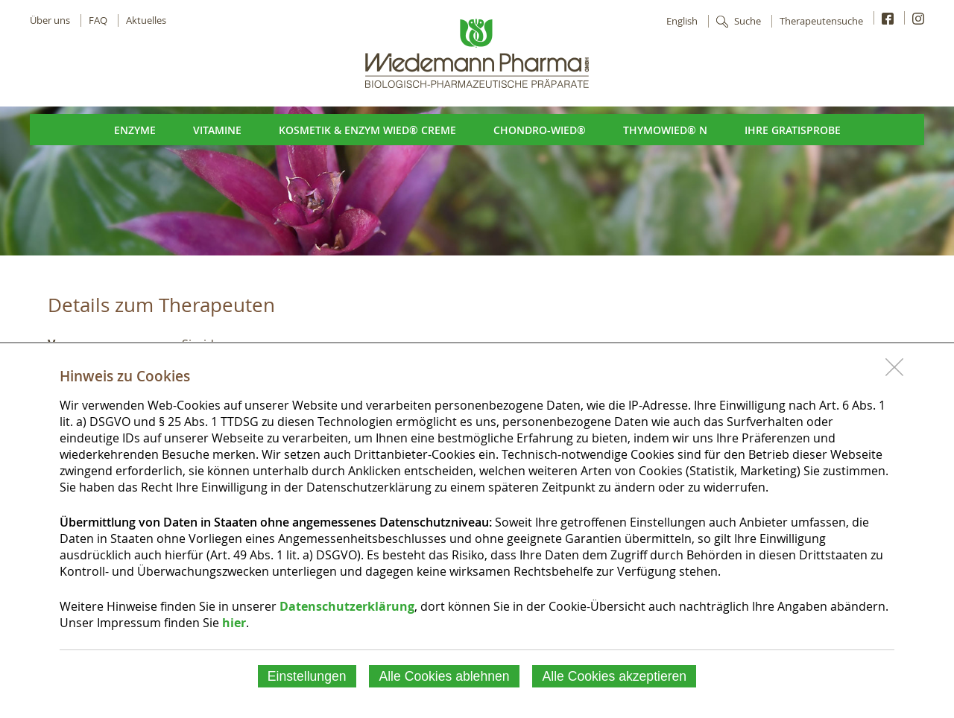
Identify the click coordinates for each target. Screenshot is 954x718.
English (682, 21)
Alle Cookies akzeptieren (615, 676)
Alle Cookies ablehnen (444, 676)
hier (234, 622)
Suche (747, 21)
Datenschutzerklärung (346, 606)
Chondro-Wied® (539, 130)
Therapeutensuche (821, 21)
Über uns (50, 20)
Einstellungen (307, 676)
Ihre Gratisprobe (793, 130)
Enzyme (135, 130)
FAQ (98, 20)
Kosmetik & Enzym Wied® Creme (367, 130)
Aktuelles (146, 20)
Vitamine (217, 130)
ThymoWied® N (665, 130)
